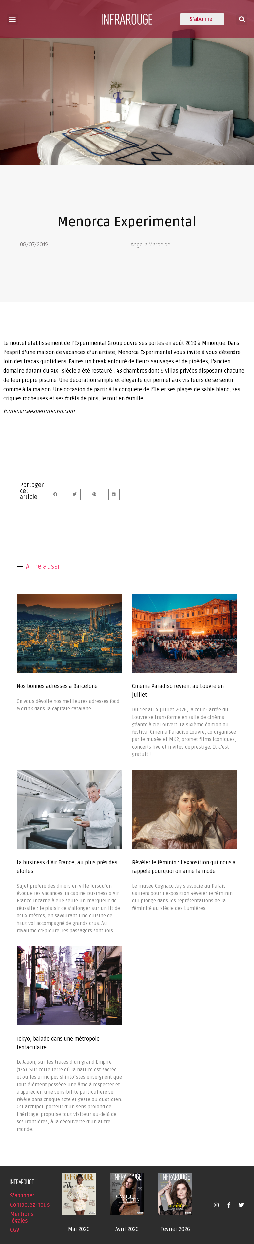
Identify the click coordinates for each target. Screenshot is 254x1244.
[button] (12, 19)
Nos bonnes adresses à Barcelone (57, 686)
